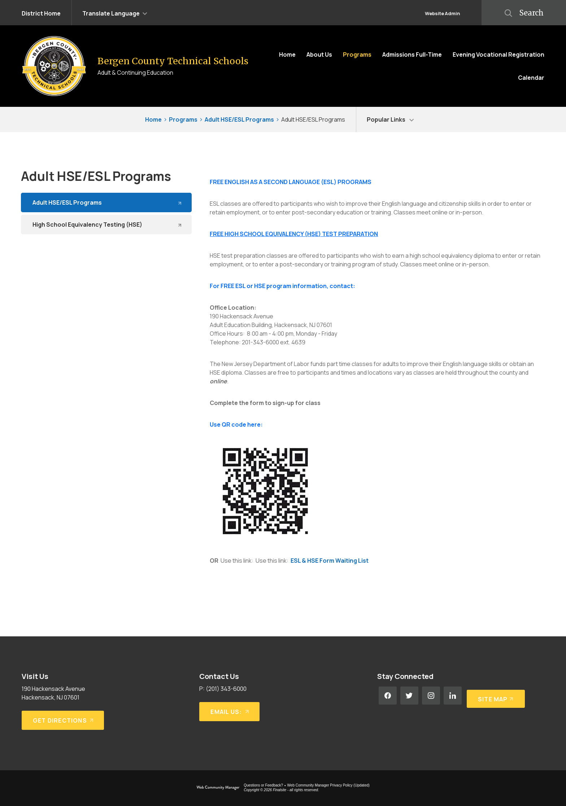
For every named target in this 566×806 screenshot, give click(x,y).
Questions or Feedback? (263, 785)
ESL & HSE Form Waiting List (330, 561)
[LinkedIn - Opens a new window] (453, 696)
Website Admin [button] (442, 13)
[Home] (287, 54)
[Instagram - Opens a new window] (431, 696)
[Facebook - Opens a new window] (388, 696)
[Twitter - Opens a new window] (409, 696)
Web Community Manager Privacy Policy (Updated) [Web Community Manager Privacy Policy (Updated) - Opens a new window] (328, 785)
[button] (115, 12)
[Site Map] (494, 696)
